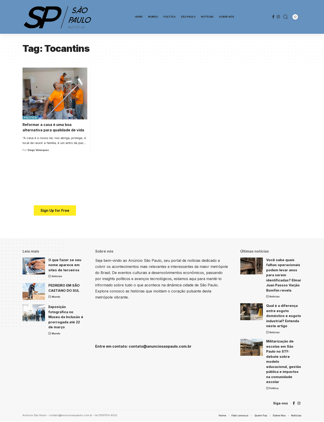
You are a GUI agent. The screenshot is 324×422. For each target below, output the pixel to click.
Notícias (57, 276)
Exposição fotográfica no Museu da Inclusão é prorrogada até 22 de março (65, 317)
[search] (285, 17)
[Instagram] (278, 17)
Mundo (56, 296)
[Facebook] (273, 17)
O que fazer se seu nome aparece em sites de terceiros (64, 265)
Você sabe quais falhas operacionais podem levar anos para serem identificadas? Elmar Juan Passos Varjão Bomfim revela (283, 275)
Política (30, 117)
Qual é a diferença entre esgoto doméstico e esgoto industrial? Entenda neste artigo (283, 315)
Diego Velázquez (38, 150)
